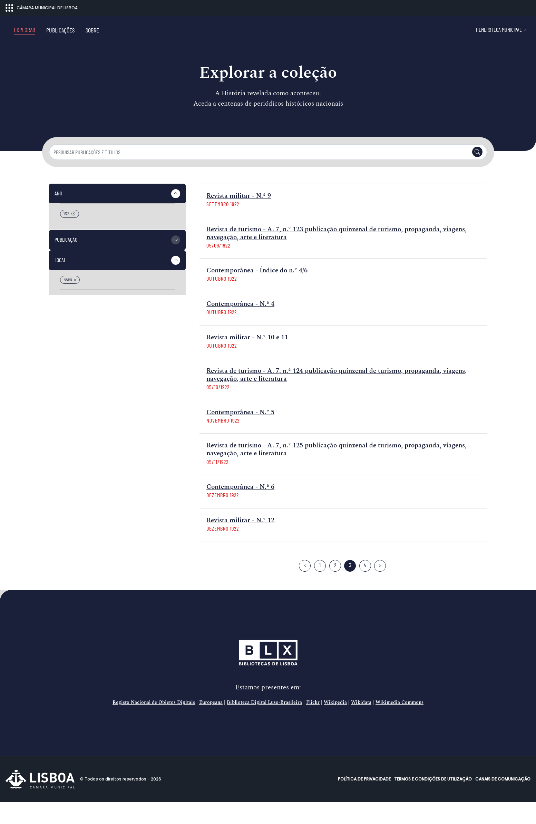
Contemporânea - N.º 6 (240, 509)
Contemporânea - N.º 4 (240, 326)
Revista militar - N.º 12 (240, 542)
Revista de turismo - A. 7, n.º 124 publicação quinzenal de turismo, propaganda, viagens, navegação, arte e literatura (336, 397)
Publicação (66, 261)
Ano (58, 215)
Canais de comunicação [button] (502, 801)
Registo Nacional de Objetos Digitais (154, 724)
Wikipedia (335, 724)
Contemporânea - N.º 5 (240, 434)
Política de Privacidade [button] (364, 801)
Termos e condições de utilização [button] (433, 801)
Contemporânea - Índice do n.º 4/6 (257, 293)
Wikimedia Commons (399, 724)
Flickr (313, 724)
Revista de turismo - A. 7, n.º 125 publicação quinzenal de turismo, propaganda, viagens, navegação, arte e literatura (336, 472)
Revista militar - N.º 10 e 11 (247, 360)
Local (60, 282)
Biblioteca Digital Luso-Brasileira (264, 724)
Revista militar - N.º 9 (238, 218)
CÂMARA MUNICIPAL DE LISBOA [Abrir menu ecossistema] (42, 8)
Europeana (211, 724)
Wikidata (361, 724)
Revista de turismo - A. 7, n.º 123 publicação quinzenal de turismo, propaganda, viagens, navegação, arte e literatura (336, 255)
